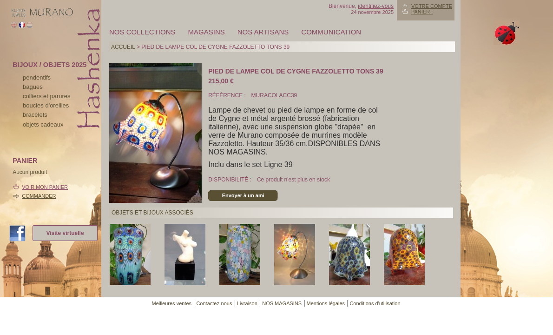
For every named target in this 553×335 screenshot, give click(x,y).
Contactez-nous (214, 303)
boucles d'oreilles (46, 105)
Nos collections (142, 32)
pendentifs (37, 77)
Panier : (422, 11)
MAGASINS (206, 32)
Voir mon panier (45, 187)
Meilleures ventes (171, 303)
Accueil (123, 47)
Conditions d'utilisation (374, 303)
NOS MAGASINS (282, 303)
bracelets (35, 114)
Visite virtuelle (65, 233)
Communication (331, 32)
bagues (33, 86)
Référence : (227, 95)
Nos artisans (263, 32)
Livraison (247, 303)
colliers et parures (47, 96)
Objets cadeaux (43, 124)
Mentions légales (326, 303)
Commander (39, 196)
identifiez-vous (376, 6)
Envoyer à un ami (243, 195)
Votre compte (431, 6)
